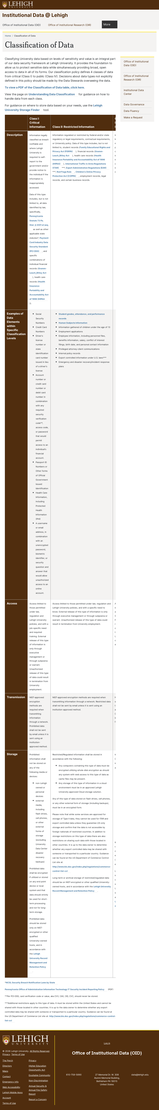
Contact (6, 1076)
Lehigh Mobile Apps (12, 1092)
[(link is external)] (39, 244)
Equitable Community (39, 1075)
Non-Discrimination (38, 1080)
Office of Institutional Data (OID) (22, 25)
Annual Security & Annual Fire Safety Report (38, 1090)
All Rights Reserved (39, 1051)
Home (8, 35)
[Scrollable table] (60, 547)
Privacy (6, 1054)
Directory (7, 1065)
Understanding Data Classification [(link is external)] (53, 94)
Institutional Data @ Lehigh (35, 14)
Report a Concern (38, 1099)
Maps (5, 1071)
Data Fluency (132, 111)
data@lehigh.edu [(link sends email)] (140, 1071)
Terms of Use (18, 1054)
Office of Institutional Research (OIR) (70, 25)
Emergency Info (10, 1081)
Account (6, 1097)
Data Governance (135, 104)
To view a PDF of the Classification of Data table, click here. (45, 87)
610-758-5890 (74, 1074)
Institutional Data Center (134, 92)
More (108, 24)
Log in (107, 1043)
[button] (154, 4)
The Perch (7, 1060)
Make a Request (138, 117)
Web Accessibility (11, 1087)
